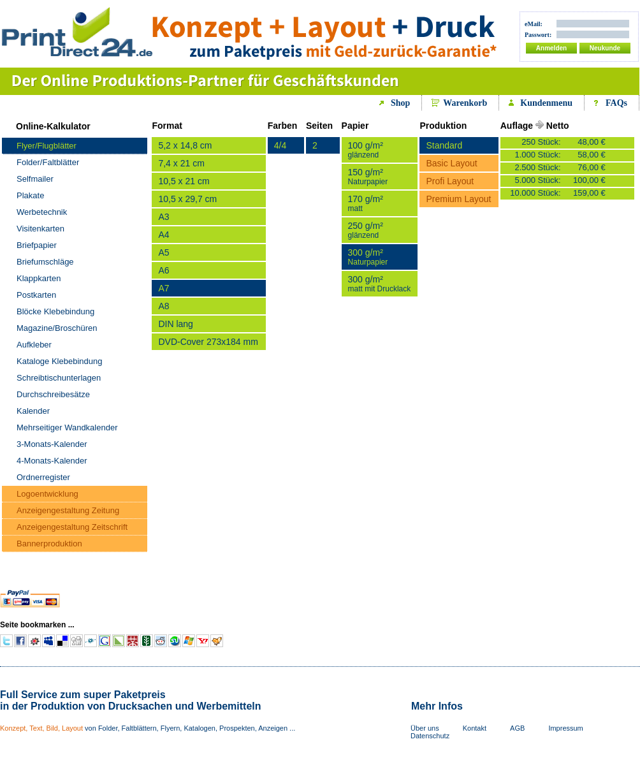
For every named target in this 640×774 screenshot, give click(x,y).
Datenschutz (430, 736)
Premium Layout (458, 199)
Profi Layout (450, 181)
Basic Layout (451, 163)
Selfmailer (35, 179)
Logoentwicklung (47, 494)
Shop (400, 103)
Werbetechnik (42, 212)
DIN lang (175, 324)
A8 (163, 306)
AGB (517, 728)
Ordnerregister (43, 477)
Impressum (565, 728)
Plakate (30, 195)
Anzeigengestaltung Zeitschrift (72, 527)
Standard (444, 145)
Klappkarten (39, 278)
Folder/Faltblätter (48, 162)
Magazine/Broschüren (57, 328)
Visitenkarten (40, 228)
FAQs (616, 103)
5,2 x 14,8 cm (185, 145)
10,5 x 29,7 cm (187, 199)
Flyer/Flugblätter (46, 145)
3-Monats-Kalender (52, 444)
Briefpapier (37, 245)
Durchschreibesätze (53, 394)
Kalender (33, 411)
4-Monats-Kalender (52, 460)
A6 (163, 270)
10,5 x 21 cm (183, 181)
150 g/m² (368, 176)
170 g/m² (365, 203)
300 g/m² (368, 257)
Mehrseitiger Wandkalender (67, 427)
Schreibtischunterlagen (59, 378)
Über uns (425, 728)
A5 (163, 252)
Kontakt (474, 728)
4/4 (280, 145)
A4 (163, 235)
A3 (163, 217)
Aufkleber (34, 344)
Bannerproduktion (49, 543)
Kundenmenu (546, 103)
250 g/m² (365, 230)
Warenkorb (465, 103)
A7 (163, 288)
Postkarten (36, 295)
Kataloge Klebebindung (59, 361)
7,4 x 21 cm (181, 163)
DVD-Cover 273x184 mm (208, 342)
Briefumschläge (45, 262)
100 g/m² (365, 149)
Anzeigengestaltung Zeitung (68, 510)
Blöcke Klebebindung (55, 311)
